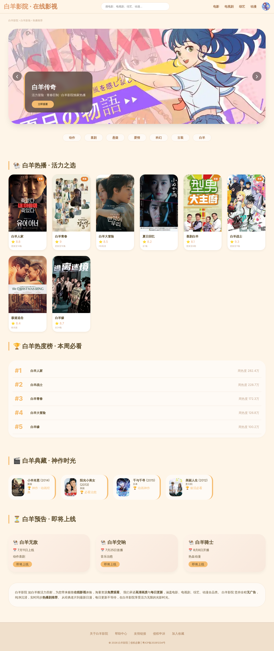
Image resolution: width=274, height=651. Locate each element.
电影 (216, 6)
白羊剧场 (25, 20)
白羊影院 (13, 20)
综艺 (242, 6)
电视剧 (229, 6)
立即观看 (43, 104)
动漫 (253, 6)
